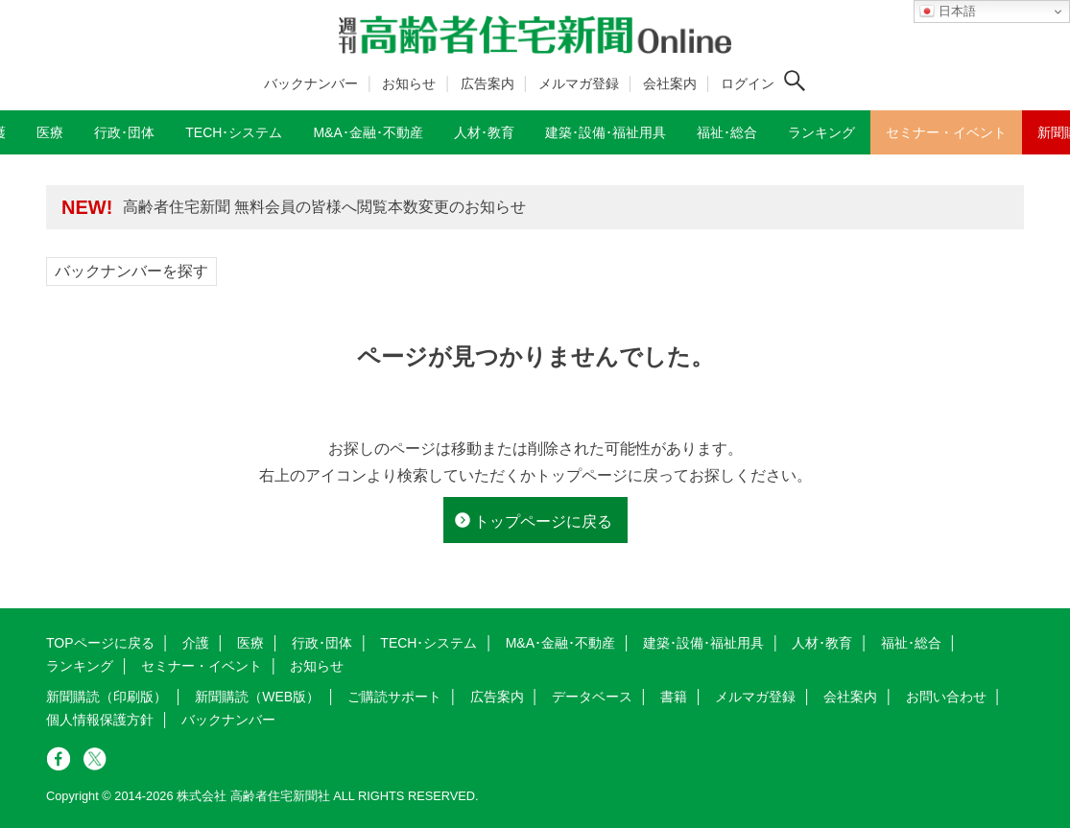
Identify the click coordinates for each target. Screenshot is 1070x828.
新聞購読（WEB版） (257, 696)
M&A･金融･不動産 (560, 643)
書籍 (673, 696)
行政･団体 (322, 643)
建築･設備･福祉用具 (703, 643)
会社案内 (670, 83)
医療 (250, 643)
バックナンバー (311, 83)
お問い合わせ (946, 696)
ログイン (747, 83)
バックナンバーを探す (131, 271)
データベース (592, 696)
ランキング (79, 666)
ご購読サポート (394, 696)
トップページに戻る (543, 521)
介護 (195, 643)
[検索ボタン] (794, 80)
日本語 (947, 11)
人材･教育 (822, 643)
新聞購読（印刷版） (106, 696)
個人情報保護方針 (100, 719)
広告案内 (487, 83)
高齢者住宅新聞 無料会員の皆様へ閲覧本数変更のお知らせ (324, 207)
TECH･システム (428, 643)
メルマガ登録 (578, 83)
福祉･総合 (911, 643)
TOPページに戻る (100, 643)
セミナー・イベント (201, 666)
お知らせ (409, 83)
